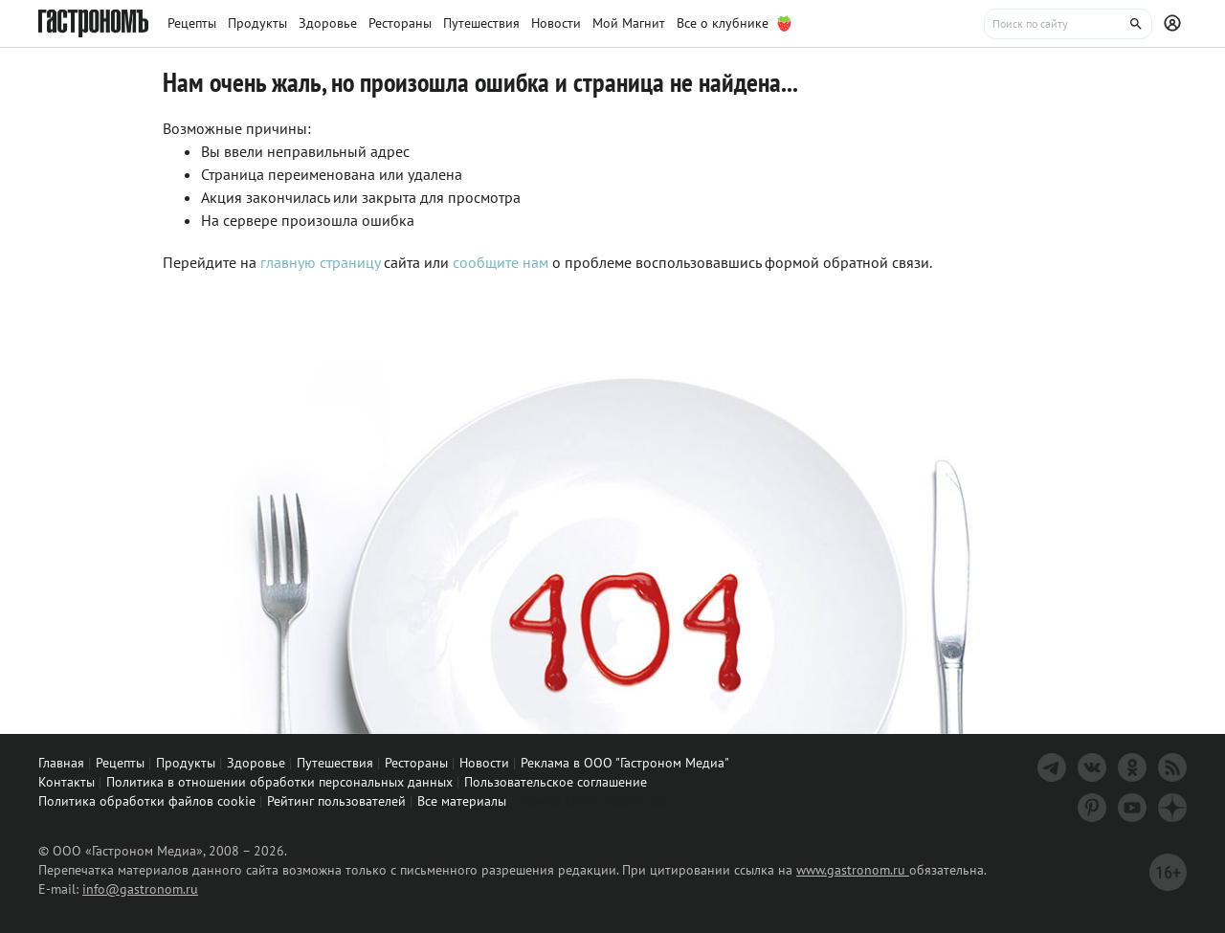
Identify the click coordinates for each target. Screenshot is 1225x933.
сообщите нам (502, 262)
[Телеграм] (1051, 767)
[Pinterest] (1092, 807)
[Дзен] (1172, 807)
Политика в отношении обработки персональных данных (279, 781)
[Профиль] (1175, 23)
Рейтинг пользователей (336, 801)
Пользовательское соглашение (555, 781)
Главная (61, 762)
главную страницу (320, 262)
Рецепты (120, 762)
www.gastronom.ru (852, 869)
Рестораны (416, 762)
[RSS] (1172, 767)
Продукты (185, 762)
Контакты (66, 781)
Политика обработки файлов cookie (147, 801)
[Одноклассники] (1132, 767)
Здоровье (256, 762)
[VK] (1092, 767)
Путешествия (335, 762)
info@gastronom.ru (140, 889)
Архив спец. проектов (593, 800)
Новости (484, 762)
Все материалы (461, 801)
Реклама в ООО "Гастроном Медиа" (625, 762)
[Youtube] (1132, 807)
